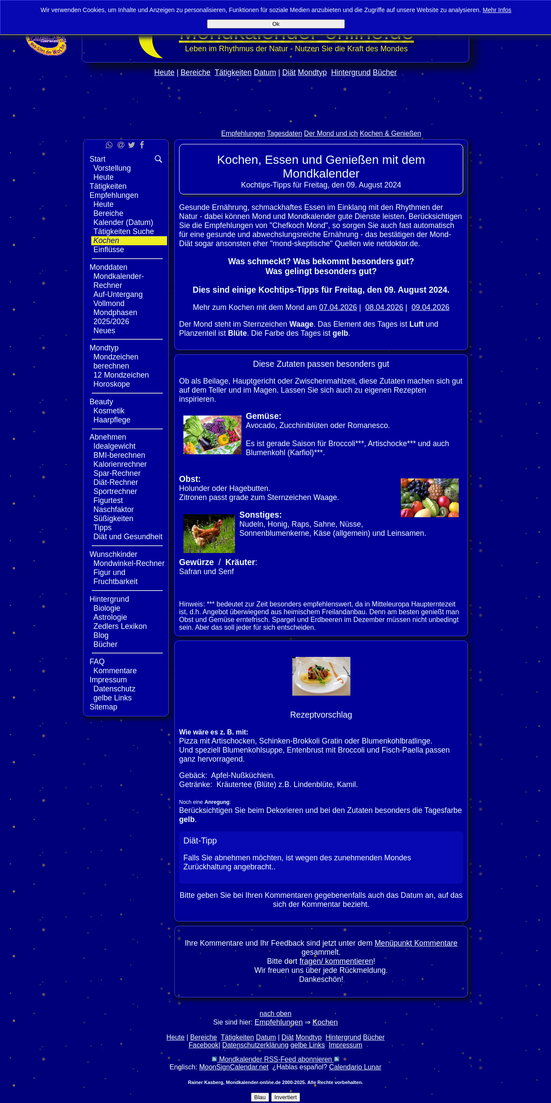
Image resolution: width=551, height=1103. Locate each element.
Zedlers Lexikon (120, 626)
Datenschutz (114, 688)
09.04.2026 (430, 307)
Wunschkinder (113, 554)
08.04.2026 (384, 307)
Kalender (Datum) (123, 222)
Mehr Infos (497, 9)
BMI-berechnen (119, 455)
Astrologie (110, 617)
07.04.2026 (338, 307)
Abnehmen (108, 437)
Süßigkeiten (113, 518)
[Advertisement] (275, 121)
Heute (164, 72)
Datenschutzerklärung (255, 1045)
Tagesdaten (284, 133)
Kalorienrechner (120, 464)
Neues (104, 330)
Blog (100, 635)
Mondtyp (312, 72)
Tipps (102, 527)
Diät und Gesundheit (127, 536)
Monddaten (108, 267)
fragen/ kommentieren (336, 961)
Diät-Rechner (115, 482)
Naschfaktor (113, 509)
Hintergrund (351, 72)
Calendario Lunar (355, 1067)
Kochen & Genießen (390, 133)
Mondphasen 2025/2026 (115, 317)
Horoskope (111, 384)
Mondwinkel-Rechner (128, 563)
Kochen (106, 240)
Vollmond (108, 303)
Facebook (204, 1045)
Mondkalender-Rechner (118, 281)
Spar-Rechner (117, 473)
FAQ (97, 661)
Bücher (385, 72)
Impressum (108, 679)
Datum (265, 72)
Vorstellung (112, 168)
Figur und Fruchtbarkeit (115, 577)
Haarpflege (111, 420)
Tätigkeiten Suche (123, 231)
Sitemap (104, 707)
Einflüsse (108, 249)
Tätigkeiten (233, 72)
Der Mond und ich (331, 133)
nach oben (275, 1013)
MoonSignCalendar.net (234, 1067)
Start (97, 159)
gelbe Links (112, 698)
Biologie (107, 608)
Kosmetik (108, 410)
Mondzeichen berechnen (116, 361)
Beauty (101, 401)
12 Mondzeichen (121, 375)
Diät (289, 72)
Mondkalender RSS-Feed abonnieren (275, 1059)
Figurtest (108, 500)
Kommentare (115, 670)
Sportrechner (115, 491)
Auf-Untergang (117, 294)
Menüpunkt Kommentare (416, 943)
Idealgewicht (114, 446)
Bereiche (195, 72)
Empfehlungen (243, 133)
